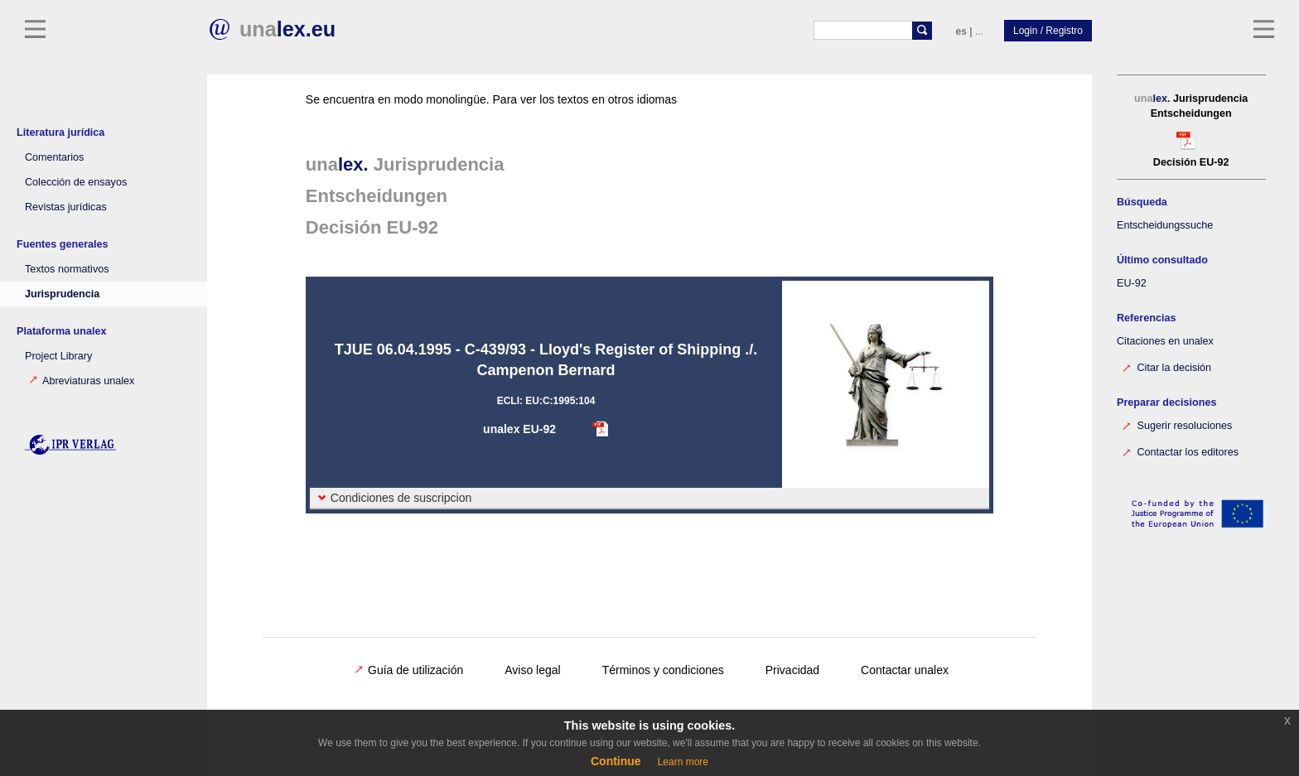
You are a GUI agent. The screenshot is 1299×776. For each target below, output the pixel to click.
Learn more (683, 762)
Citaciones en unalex (1165, 341)
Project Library (58, 356)
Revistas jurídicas (66, 207)
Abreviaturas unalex (81, 381)
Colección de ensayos (76, 182)
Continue (616, 761)
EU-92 (1132, 283)
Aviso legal (532, 670)
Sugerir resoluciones (1176, 424)
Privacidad (792, 670)
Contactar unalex (905, 670)
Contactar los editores (1180, 451)
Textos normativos (67, 269)
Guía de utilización (409, 670)
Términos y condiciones (663, 670)
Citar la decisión (1166, 366)
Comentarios (54, 157)
